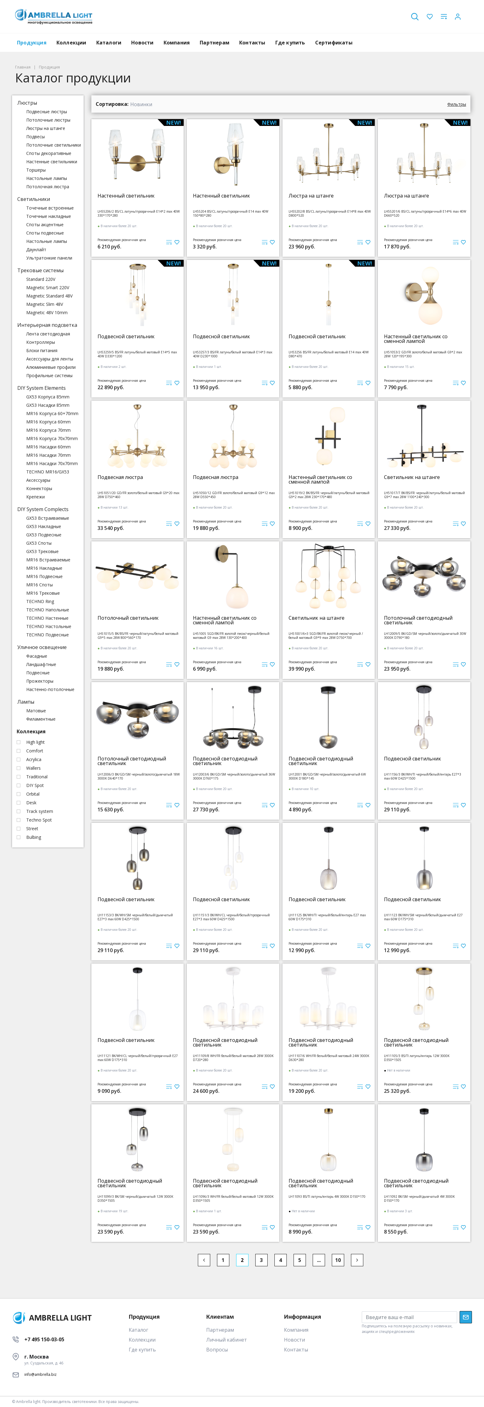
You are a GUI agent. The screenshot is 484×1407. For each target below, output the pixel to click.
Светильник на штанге (412, 477)
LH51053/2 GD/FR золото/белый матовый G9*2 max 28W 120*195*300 (423, 354)
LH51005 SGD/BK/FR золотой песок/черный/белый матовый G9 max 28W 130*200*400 (231, 635)
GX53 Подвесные (43, 535)
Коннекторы (39, 488)
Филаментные (41, 719)
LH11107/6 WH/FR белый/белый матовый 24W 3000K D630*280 (329, 1058)
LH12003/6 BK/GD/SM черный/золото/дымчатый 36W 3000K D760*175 (234, 776)
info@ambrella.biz (40, 1374)
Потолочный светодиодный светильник (418, 620)
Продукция (32, 42)
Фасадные (36, 656)
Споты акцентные (45, 224)
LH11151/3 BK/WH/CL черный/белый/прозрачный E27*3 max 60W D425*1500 (231, 917)
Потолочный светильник (128, 618)
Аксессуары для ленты (49, 359)
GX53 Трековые (42, 551)
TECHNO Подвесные (47, 635)
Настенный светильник (126, 196)
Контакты (252, 42)
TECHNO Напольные (47, 610)
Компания (177, 42)
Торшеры (36, 170)
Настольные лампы (46, 178)
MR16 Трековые (43, 593)
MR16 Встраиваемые (48, 560)
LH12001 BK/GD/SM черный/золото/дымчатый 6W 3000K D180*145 (327, 776)
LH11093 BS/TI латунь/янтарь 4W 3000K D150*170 (327, 1197)
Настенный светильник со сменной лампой (416, 338)
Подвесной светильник (126, 336)
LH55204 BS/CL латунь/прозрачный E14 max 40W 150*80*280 (230, 213)
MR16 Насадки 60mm (48, 447)
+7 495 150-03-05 (44, 1339)
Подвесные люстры (46, 111)
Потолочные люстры (48, 120)
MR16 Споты (39, 585)
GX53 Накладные (43, 526)
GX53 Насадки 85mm (47, 405)
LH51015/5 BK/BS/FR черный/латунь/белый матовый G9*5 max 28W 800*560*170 (138, 635)
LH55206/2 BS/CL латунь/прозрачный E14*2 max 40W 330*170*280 (139, 213)
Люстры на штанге (45, 128)
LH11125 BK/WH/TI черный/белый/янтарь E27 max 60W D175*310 (327, 917)
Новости (142, 42)
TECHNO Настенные (47, 618)
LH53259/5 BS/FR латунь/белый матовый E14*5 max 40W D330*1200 (137, 354)
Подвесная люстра (120, 477)
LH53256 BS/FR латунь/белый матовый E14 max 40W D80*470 (329, 354)
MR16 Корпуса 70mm (48, 430)
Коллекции (71, 42)
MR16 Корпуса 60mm (48, 422)
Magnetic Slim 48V (44, 304)
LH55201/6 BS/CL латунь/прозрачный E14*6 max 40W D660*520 (425, 213)
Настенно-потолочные (50, 689)
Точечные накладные (48, 216)
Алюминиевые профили (51, 367)
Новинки (141, 104)
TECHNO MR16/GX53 (47, 472)
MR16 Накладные (44, 568)
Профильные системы (49, 375)
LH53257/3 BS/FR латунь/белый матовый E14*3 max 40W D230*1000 (232, 354)
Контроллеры (40, 342)
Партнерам (214, 42)
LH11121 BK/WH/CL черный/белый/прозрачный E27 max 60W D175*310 (138, 1058)
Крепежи (35, 497)
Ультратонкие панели (49, 258)
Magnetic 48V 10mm (47, 312)
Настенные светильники (51, 161)
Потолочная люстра (47, 186)
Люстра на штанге (311, 196)
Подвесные (38, 673)
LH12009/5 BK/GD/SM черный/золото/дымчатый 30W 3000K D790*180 (425, 635)
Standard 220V (40, 279)
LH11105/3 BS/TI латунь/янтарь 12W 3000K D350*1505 (416, 1058)
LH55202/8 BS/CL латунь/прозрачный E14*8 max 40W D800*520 (330, 213)
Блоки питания (41, 350)
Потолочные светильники (53, 145)
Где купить (290, 42)
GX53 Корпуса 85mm (47, 397)
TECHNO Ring (40, 601)
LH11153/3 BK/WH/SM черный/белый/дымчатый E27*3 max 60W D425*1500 (135, 917)
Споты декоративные (48, 153)
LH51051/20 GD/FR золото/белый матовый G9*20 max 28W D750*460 (138, 495)
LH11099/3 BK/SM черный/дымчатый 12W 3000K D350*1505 (135, 1198)
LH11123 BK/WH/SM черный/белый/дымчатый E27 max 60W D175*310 (423, 917)
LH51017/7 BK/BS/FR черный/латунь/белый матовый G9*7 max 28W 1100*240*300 (424, 495)
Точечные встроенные (50, 208)
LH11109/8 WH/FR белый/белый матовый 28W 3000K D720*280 (233, 1058)
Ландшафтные (41, 664)
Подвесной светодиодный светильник (225, 761)
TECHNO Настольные (48, 626)
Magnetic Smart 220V (47, 287)
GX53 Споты (39, 543)
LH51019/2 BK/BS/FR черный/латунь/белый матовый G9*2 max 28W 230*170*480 (329, 495)
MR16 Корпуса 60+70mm (52, 413)
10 (338, 1260)
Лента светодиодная (48, 334)
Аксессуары (38, 480)
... (319, 1260)
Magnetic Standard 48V (49, 296)
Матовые (36, 711)
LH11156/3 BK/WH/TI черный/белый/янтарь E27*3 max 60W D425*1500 (422, 776)
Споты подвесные (45, 233)
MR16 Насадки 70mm (48, 455)
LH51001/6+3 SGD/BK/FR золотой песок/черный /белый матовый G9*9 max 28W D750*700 (326, 635)
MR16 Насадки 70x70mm (52, 463)
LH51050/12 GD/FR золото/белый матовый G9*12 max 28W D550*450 (234, 495)
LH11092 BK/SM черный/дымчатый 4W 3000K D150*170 (419, 1198)
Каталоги (109, 42)
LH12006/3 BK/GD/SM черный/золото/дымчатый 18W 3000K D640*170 (139, 776)
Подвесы (35, 136)
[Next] (357, 1260)
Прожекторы (39, 681)
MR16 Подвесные (44, 576)
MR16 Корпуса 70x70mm (52, 438)
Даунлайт (36, 249)
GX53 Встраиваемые (47, 518)
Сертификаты (334, 42)
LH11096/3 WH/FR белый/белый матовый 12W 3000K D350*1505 (233, 1198)
